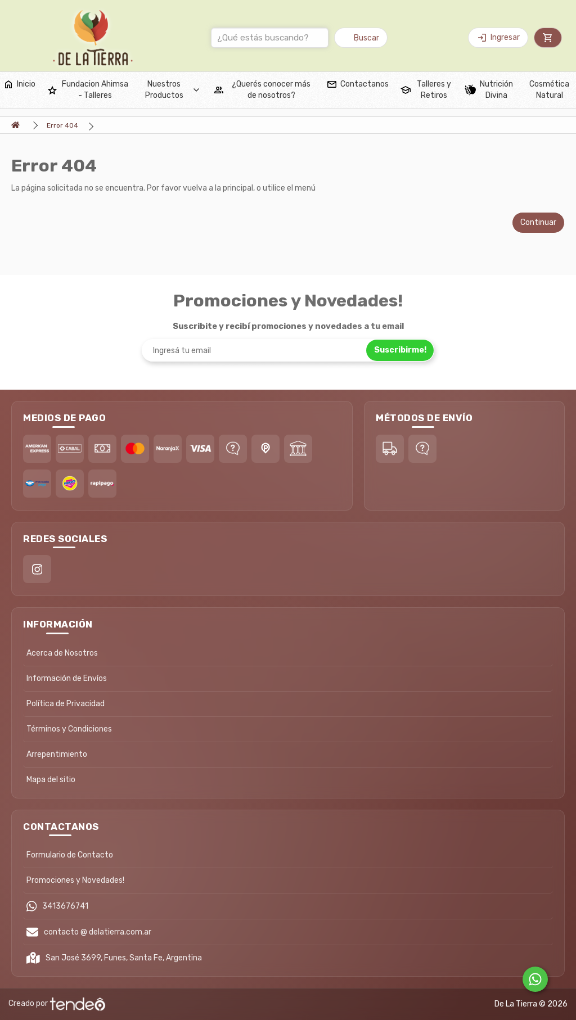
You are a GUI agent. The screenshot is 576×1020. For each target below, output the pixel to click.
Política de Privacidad (65, 703)
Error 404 (62, 125)
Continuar (538, 222)
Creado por (57, 1004)
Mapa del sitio (50, 779)
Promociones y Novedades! (75, 880)
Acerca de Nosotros (62, 653)
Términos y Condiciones (69, 729)
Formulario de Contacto (69, 855)
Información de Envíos (66, 678)
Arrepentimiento (56, 754)
